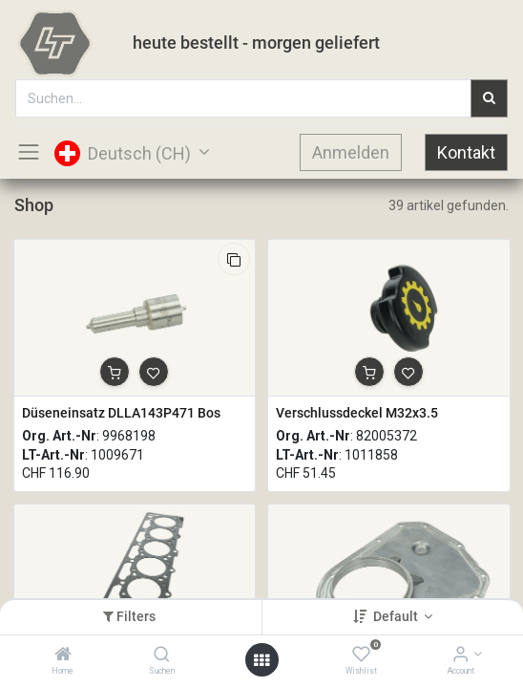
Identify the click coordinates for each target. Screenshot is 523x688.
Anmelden (350, 152)
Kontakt (466, 152)
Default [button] (397, 616)
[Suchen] (162, 655)
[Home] (63, 655)
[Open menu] (261, 660)
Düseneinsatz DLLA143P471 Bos (121, 412)
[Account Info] (460, 655)
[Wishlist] (361, 655)
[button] (234, 259)
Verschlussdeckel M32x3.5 (357, 412)
